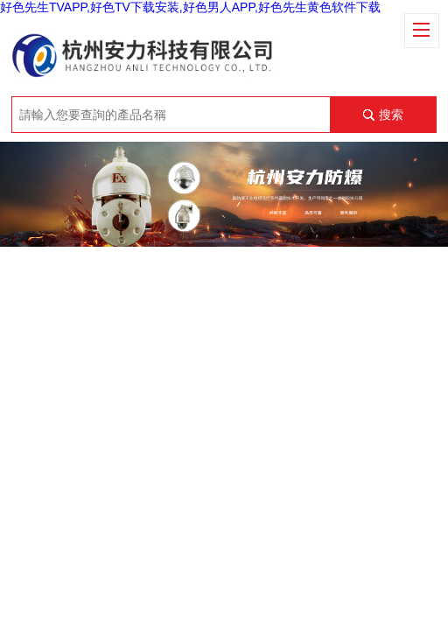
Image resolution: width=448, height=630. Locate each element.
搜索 (391, 115)
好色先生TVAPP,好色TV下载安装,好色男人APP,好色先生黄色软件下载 (190, 7)
